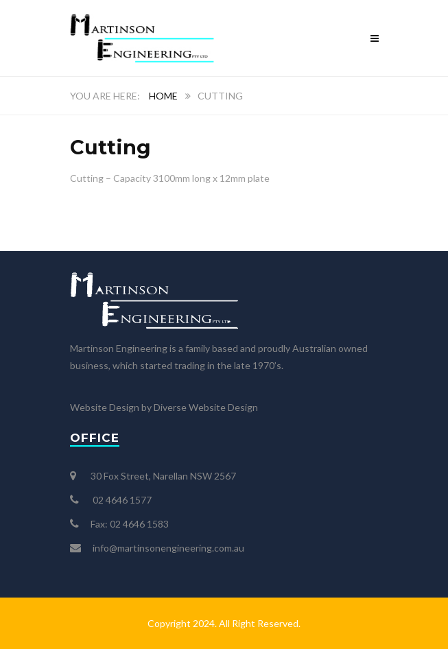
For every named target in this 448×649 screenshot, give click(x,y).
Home (163, 96)
